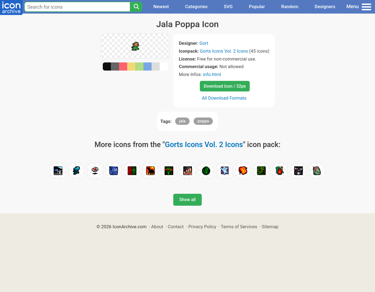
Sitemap (270, 226)
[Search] (136, 7)
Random (289, 6)
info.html (212, 74)
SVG (228, 6)
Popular (257, 6)
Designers (325, 6)
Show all (187, 199)
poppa (203, 121)
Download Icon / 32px (225, 86)
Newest (161, 6)
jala (182, 121)
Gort (204, 43)
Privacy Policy (202, 226)
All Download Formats (224, 98)
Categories (196, 6)
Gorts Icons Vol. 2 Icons (224, 51)
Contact (176, 226)
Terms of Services (239, 226)
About (157, 226)
